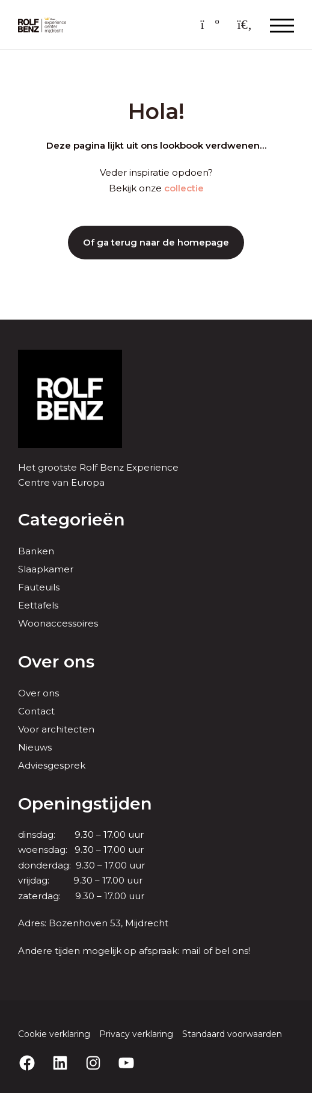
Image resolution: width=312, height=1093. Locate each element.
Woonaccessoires (58, 623)
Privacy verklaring (136, 1034)
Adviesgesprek (51, 765)
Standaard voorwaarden (232, 1034)
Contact (36, 711)
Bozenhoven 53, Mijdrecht (108, 923)
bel (222, 950)
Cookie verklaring (54, 1034)
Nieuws (35, 747)
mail (191, 950)
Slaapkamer (45, 569)
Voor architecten (56, 729)
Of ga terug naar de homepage (156, 242)
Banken (36, 551)
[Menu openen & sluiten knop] (282, 24)
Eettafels (38, 605)
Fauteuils (39, 587)
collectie (184, 188)
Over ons (38, 693)
